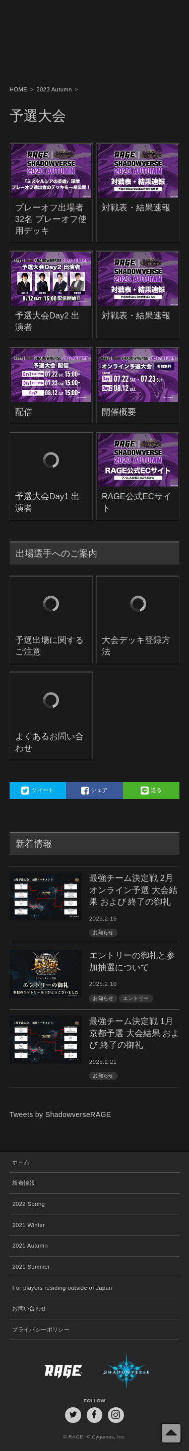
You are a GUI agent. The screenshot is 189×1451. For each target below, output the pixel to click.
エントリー (136, 998)
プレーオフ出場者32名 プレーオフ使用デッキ (51, 219)
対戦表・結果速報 (136, 207)
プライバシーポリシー (41, 1329)
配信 (23, 412)
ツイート (37, 790)
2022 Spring (28, 1204)
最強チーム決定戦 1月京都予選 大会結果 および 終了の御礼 (134, 1033)
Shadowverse (137, 1371)
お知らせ (103, 932)
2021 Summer (31, 1267)
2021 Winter (28, 1225)
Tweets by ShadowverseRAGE (60, 1114)
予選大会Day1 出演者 (47, 502)
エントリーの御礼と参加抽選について (132, 961)
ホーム (20, 1162)
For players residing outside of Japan (62, 1288)
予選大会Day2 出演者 (47, 321)
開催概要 (119, 412)
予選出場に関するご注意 (49, 645)
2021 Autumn (29, 1246)
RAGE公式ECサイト (136, 502)
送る (151, 790)
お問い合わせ (29, 1308)
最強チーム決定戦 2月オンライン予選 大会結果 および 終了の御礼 (133, 890)
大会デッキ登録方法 (136, 645)
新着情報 (23, 1183)
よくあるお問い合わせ (49, 742)
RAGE (52, 1371)
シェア (94, 790)
